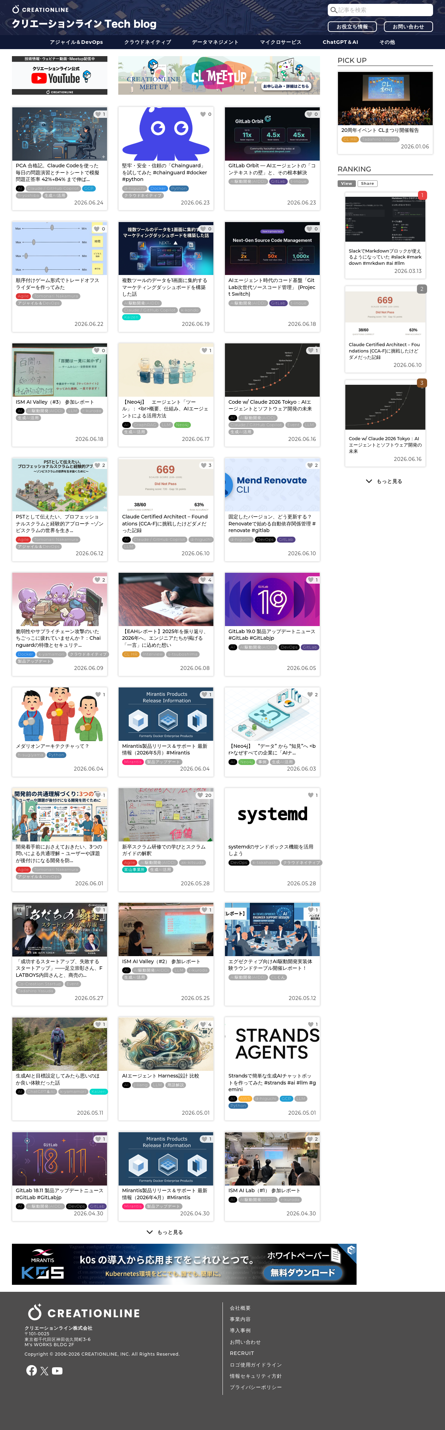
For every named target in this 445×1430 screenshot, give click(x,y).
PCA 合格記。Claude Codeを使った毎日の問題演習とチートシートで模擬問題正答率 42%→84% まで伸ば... (57, 172)
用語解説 (175, 1085)
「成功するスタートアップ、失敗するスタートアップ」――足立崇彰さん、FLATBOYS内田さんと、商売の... (59, 968)
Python (179, 188)
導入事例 (240, 1330)
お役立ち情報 (352, 27)
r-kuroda (91, 411)
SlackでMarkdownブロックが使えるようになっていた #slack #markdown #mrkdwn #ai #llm (385, 257)
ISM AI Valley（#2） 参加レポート (161, 961)
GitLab (278, 181)
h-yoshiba (28, 195)
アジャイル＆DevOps (76, 42)
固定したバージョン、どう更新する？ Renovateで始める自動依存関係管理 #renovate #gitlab (272, 523)
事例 (262, 762)
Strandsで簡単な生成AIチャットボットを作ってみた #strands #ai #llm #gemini (272, 1083)
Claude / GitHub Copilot (53, 188)
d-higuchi (134, 188)
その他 (387, 42)
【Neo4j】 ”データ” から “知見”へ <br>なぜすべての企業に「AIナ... (272, 749)
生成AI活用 (55, 195)
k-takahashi (265, 863)
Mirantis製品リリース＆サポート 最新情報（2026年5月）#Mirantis (164, 749)
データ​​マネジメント (215, 42)
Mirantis (133, 762)
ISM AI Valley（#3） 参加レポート (55, 402)
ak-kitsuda (192, 863)
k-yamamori (52, 654)
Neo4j (182, 425)
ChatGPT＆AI (340, 42)
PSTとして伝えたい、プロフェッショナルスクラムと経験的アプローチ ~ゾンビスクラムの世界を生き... (60, 523)
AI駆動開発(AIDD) (248, 181)
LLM (72, 411)
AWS (245, 1099)
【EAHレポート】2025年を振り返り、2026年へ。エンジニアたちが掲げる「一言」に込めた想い (165, 638)
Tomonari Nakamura (56, 296)
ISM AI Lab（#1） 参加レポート (264, 1190)
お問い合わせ (408, 27)
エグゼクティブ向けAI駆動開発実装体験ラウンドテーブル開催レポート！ (270, 965)
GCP (89, 188)
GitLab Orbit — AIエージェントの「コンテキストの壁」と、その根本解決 (272, 169)
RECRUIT (242, 1353)
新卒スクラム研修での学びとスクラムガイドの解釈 (164, 850)
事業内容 (240, 1319)
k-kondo (190, 310)
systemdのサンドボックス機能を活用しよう (270, 850)
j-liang (141, 1085)
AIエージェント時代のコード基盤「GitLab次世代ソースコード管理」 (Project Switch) (272, 287)
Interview (153, 654)
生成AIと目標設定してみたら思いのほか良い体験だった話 (58, 1079)
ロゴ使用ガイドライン (256, 1365)
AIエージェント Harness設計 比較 (160, 1076)
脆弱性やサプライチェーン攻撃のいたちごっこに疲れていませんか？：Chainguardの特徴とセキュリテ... (58, 638)
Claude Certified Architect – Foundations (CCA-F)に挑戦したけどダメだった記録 (165, 523)
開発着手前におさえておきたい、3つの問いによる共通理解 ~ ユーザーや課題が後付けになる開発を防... (59, 854)
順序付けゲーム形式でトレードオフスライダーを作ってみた (57, 283)
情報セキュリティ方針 (256, 1376)
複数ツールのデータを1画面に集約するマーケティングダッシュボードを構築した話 (164, 287)
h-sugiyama (31, 755)
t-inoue (299, 181)
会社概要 (240, 1308)
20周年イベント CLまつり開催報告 (380, 130)
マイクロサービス (281, 42)
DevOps (265, 540)
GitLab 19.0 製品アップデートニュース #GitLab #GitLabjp (272, 635)
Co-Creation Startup (39, 984)
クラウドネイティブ (147, 42)
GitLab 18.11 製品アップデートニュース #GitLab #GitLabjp (60, 1194)
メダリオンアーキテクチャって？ (52, 746)
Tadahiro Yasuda (35, 991)
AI (20, 188)
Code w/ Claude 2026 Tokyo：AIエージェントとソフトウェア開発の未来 (270, 405)
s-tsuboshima (183, 654)
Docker (158, 188)
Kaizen (131, 317)
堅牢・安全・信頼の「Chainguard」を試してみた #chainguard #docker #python (164, 172)
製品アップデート (34, 661)
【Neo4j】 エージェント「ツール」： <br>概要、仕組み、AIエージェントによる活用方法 (165, 409)
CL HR (131, 654)
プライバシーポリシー (256, 1387)
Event (293, 425)
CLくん (278, 977)
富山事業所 (134, 870)
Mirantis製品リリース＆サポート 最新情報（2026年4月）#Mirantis (164, 1194)
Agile (23, 296)
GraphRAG (145, 425)
